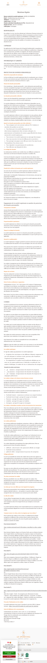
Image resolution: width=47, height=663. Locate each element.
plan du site (27, 650)
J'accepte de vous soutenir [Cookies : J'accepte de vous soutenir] (9, 653)
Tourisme (19, 650)
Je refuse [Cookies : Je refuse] (9, 656)
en (19, 661)
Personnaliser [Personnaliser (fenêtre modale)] (9, 659)
